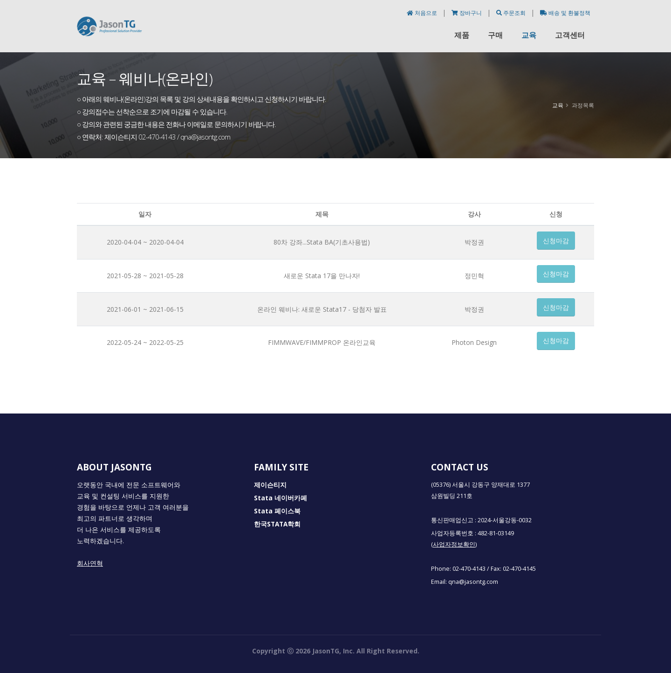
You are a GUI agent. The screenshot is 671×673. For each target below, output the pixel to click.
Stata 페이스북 (277, 511)
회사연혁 (90, 563)
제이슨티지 (270, 485)
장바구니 (467, 13)
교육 (528, 35)
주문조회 (511, 13)
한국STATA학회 (277, 524)
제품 (461, 35)
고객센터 (570, 35)
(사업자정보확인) (454, 544)
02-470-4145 (519, 569)
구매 (495, 35)
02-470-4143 (469, 569)
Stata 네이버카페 (280, 498)
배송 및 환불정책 (565, 13)
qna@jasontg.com (473, 582)
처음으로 (422, 13)
